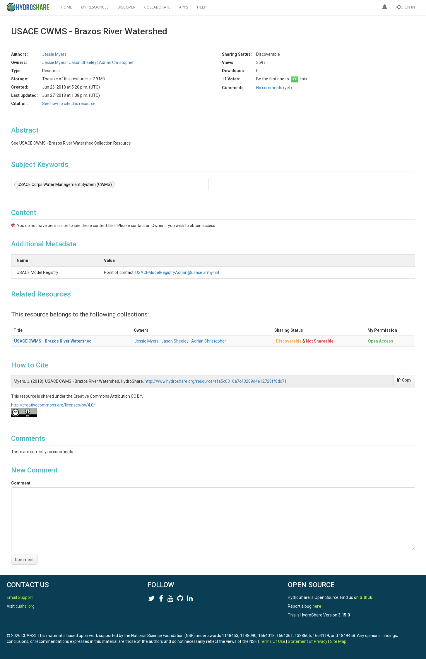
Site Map (338, 641)
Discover (126, 7)
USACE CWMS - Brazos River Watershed (53, 341)
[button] (384, 7)
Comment (20, 483)
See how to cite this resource (68, 103)
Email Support (20, 597)
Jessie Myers (54, 54)
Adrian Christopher (116, 62)
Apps (183, 7)
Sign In (405, 7)
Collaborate (157, 7)
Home (66, 7)
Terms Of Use (272, 641)
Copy (404, 380)
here (316, 606)
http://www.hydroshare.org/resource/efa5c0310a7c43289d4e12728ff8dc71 (216, 381)
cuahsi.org (25, 606)
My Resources (95, 7)
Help (201, 7)
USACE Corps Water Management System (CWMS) (65, 184)
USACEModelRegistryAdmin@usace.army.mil (208, 272)
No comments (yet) (274, 87)
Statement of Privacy (307, 641)
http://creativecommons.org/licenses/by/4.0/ (53, 405)
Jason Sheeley (82, 62)
